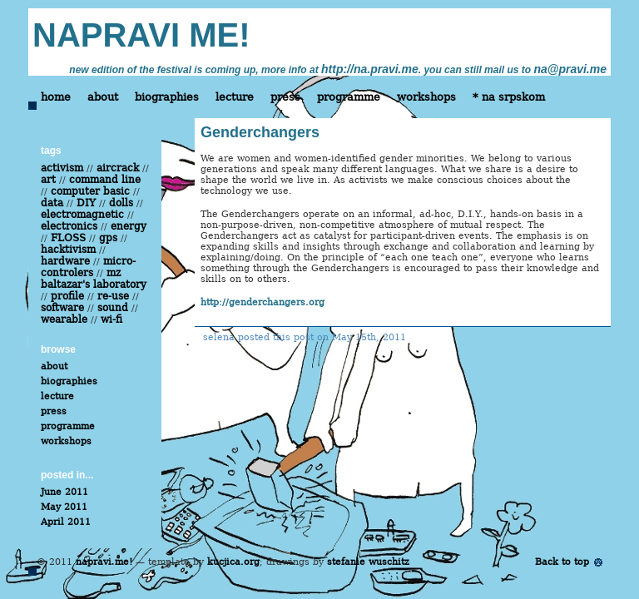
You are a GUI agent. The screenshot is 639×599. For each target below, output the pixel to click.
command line (105, 180)
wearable (64, 319)
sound (112, 308)
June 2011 (64, 492)
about (102, 97)
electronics (69, 226)
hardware (65, 261)
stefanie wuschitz (368, 562)
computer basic (90, 191)
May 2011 (64, 507)
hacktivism (68, 249)
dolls (121, 203)
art (48, 180)
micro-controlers (88, 267)
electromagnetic (82, 214)
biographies (167, 97)
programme (348, 97)
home (56, 97)
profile (67, 296)
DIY (86, 203)
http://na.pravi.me (370, 69)
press (285, 97)
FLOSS (68, 238)
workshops (426, 97)
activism (62, 168)
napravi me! (104, 562)
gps (108, 238)
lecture (234, 97)
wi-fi (111, 319)
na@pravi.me (570, 69)
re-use (113, 296)
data (52, 203)
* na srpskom (509, 97)
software (62, 308)
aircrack (118, 168)
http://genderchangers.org (262, 302)
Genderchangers (260, 132)
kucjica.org (233, 562)
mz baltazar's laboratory (93, 278)
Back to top (562, 562)
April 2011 (66, 522)
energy (128, 226)
